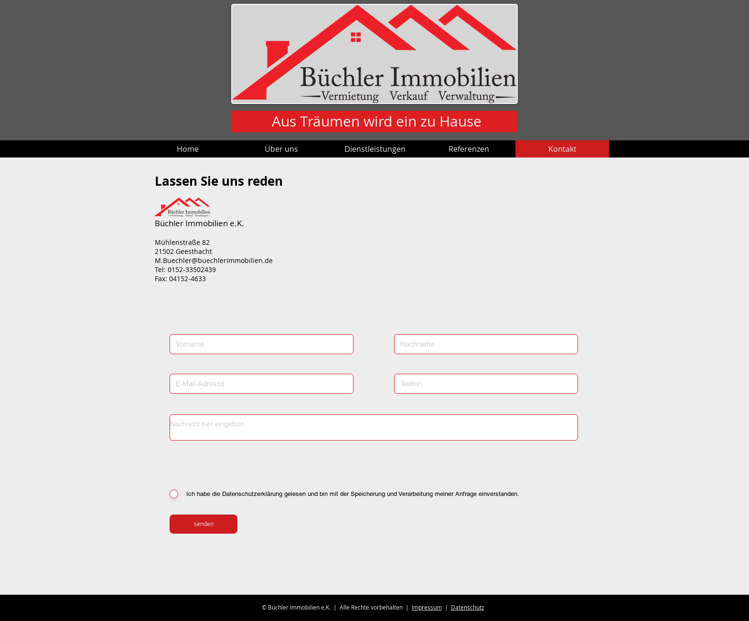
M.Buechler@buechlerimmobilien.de (214, 260)
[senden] (203, 524)
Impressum (427, 607)
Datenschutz (467, 607)
